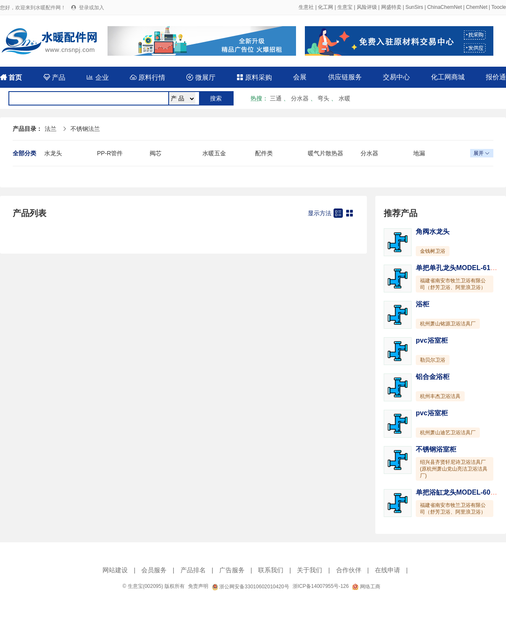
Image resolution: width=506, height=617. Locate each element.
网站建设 (115, 570)
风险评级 (367, 7)
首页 (11, 77)
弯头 (323, 98)
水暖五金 (214, 153)
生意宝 (345, 7)
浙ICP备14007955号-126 (321, 586)
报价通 (496, 77)
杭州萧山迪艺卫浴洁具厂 (448, 433)
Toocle (498, 7)
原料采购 (254, 77)
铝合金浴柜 (432, 376)
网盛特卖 (391, 7)
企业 (97, 77)
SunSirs (414, 7)
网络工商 (366, 587)
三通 (276, 98)
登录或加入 (91, 8)
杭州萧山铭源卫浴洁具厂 (448, 324)
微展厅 (200, 77)
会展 (300, 77)
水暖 (344, 98)
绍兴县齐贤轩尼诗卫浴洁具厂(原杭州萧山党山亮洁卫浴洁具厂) (453, 469)
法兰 (51, 128)
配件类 (264, 153)
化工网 (325, 7)
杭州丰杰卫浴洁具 (440, 396)
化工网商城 (448, 77)
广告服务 (232, 570)
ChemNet (476, 7)
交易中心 (396, 77)
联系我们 (270, 570)
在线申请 (387, 570)
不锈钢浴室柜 (436, 449)
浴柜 (422, 304)
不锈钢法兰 (85, 128)
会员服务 (154, 570)
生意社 (306, 7)
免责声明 (198, 586)
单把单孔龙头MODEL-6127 (457, 267)
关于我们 (309, 570)
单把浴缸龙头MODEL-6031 (457, 492)
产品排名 (193, 570)
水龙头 (53, 153)
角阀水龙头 (432, 231)
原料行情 (147, 77)
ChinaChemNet (444, 7)
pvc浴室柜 (432, 340)
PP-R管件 (110, 153)
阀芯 (155, 153)
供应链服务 (345, 77)
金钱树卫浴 (432, 251)
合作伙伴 (348, 570)
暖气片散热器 (325, 153)
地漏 (419, 153)
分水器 (300, 98)
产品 (54, 77)
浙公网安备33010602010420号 (250, 587)
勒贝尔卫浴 (432, 360)
